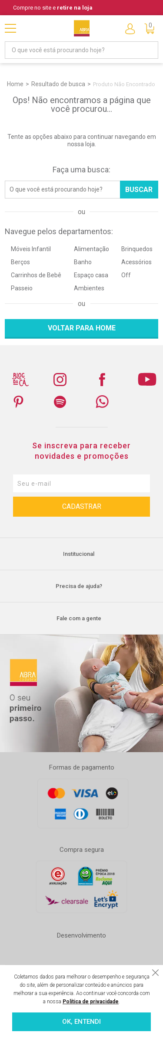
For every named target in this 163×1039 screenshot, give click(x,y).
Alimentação (91, 248)
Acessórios (136, 262)
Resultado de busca (58, 84)
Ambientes (89, 288)
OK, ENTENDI (81, 1022)
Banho (83, 262)
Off (126, 275)
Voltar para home (82, 328)
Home (15, 84)
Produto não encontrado (124, 84)
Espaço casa (91, 275)
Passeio (22, 288)
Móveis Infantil (31, 248)
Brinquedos (137, 248)
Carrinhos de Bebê (36, 275)
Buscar (139, 189)
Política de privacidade (91, 1002)
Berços (20, 262)
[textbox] (81, 50)
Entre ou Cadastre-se (129, 28)
